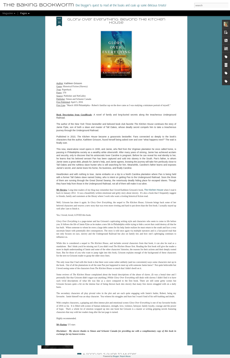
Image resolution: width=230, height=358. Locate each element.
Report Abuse (125, 356)
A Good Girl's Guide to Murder (109, 354)
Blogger (116, 356)
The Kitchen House (153, 139)
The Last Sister (96, 318)
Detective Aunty (98, 281)
